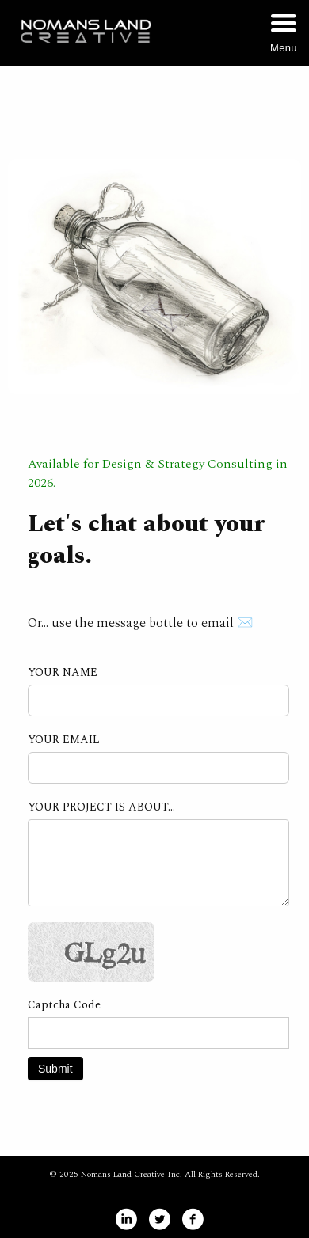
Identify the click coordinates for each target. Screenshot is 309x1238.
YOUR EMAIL (64, 740)
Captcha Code (64, 1005)
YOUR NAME (62, 673)
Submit (55, 1068)
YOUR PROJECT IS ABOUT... (101, 807)
